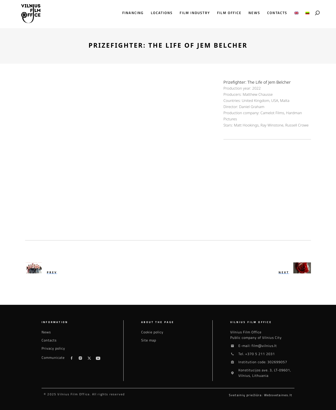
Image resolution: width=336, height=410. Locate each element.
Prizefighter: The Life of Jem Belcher (257, 82)
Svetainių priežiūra (245, 395)
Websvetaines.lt (278, 395)
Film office (229, 12)
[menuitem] (296, 12)
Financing (133, 12)
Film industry (195, 12)
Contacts (277, 12)
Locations (162, 12)
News (254, 12)
